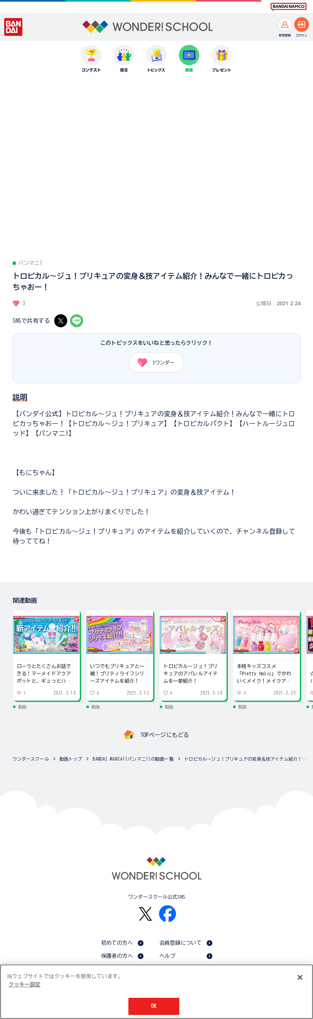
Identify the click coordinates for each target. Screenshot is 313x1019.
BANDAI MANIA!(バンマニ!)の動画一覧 (133, 759)
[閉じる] (300, 977)
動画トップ (71, 759)
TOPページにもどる (164, 735)
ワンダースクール (31, 759)
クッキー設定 (24, 984)
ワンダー (153, 362)
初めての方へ (117, 943)
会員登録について (180, 943)
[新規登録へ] (285, 24)
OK (153, 1006)
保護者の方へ (117, 956)
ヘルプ (167, 956)
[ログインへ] (301, 24)
